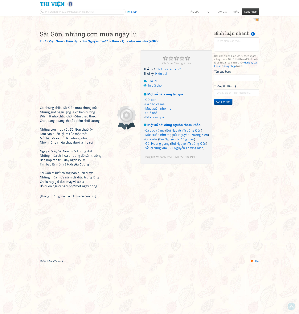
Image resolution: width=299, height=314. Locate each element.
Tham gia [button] (221, 11)
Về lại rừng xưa (156, 198)
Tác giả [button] (194, 11)
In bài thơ (155, 135)
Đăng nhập (250, 11)
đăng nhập (229, 116)
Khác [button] (235, 11)
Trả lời (152, 131)
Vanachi (161, 207)
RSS (255, 310)
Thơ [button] (206, 11)
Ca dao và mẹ (155, 154)
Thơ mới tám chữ (168, 119)
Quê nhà (151, 163)
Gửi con (151, 150)
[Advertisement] (149, 44)
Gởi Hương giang (157, 193)
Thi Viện (52, 3)
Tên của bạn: (222, 121)
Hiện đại (161, 123)
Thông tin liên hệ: (225, 136)
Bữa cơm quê (154, 167)
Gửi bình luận (223, 151)
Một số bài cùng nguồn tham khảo (172, 175)
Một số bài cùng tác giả (163, 144)
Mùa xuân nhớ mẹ (158, 158)
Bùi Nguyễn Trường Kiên (183, 180)
